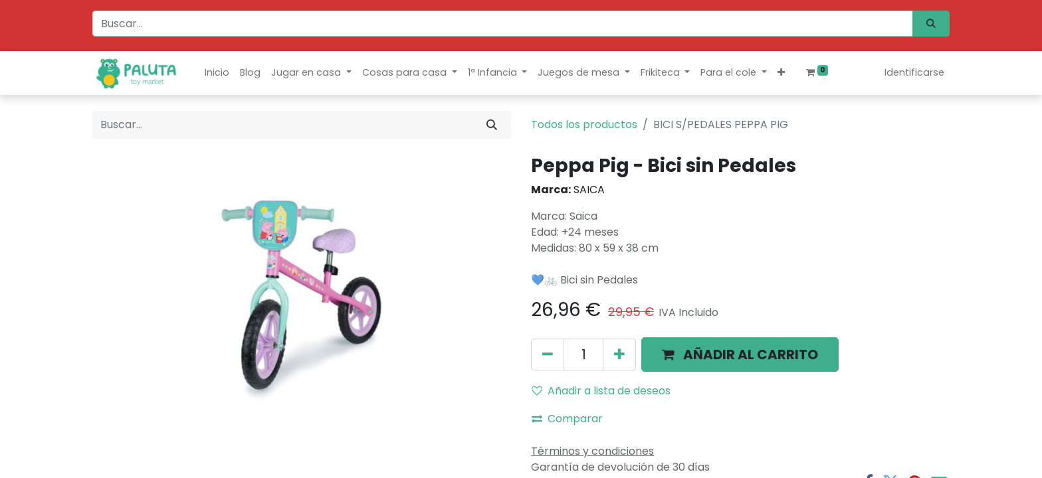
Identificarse (914, 72)
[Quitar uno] (547, 354)
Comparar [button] (567, 418)
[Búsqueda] (931, 24)
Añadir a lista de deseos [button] (601, 390)
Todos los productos (584, 124)
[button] (781, 72)
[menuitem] (217, 72)
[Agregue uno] (619, 354)
